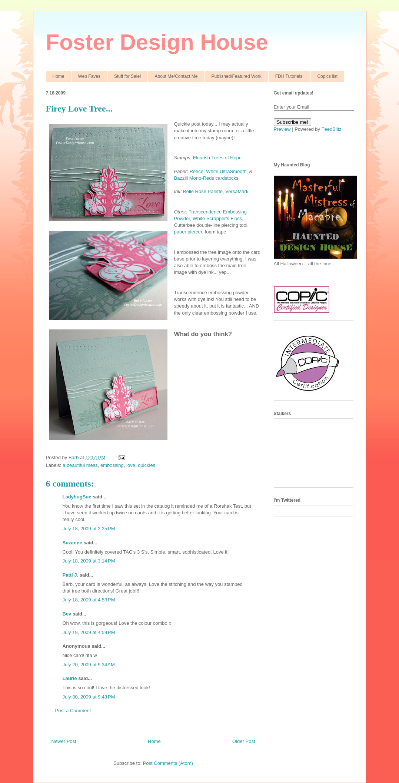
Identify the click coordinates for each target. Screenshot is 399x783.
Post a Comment (73, 710)
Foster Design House (157, 42)
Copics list (327, 76)
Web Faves (89, 76)
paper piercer (188, 232)
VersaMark (236, 191)
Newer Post (63, 741)
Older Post (243, 741)
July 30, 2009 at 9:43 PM (89, 697)
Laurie (70, 678)
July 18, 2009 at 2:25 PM (89, 528)
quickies (146, 465)
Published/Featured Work (237, 76)
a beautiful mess (80, 465)
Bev (67, 614)
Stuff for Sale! (127, 76)
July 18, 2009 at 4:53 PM (89, 600)
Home (58, 76)
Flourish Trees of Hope (217, 157)
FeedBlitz (332, 129)
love (130, 465)
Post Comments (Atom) (168, 763)
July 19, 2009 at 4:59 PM (89, 632)
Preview (282, 129)
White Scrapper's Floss (217, 218)
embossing (112, 465)
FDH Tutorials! (289, 76)
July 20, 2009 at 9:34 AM (89, 664)
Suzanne (72, 542)
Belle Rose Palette (203, 191)
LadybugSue (77, 497)
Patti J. (71, 575)
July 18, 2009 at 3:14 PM (89, 561)
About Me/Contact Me (175, 76)
